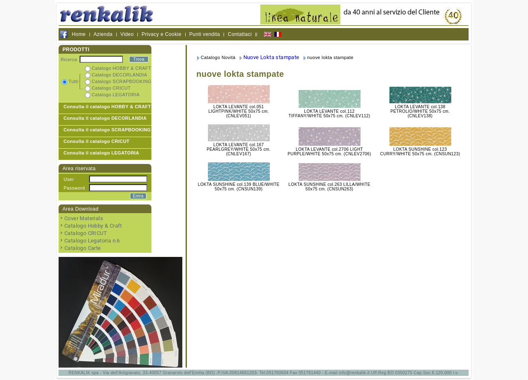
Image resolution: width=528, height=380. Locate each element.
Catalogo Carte (82, 248)
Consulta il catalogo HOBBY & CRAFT (107, 106)
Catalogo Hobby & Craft (93, 226)
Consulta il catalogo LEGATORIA (101, 152)
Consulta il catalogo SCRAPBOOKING (107, 129)
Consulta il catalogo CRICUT (97, 141)
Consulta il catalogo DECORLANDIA (105, 118)
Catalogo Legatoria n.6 (92, 241)
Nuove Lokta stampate (271, 57)
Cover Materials (83, 218)
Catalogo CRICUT (85, 233)
